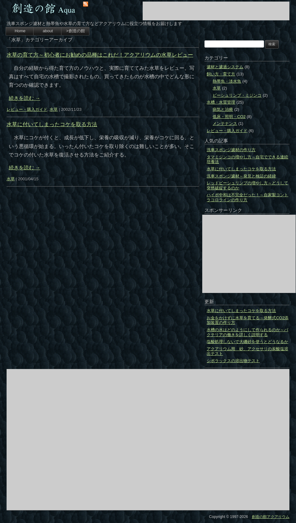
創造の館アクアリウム (270, 517)
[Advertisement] (216, 11)
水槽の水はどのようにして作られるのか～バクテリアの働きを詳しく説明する (247, 332)
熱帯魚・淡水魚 (227, 81)
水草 (54, 109)
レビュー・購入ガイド (27, 109)
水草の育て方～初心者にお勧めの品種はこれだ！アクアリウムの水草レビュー (100, 55)
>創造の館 (75, 30)
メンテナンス (225, 123)
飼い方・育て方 (221, 74)
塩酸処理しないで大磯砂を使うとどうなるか (247, 341)
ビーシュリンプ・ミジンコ (237, 95)
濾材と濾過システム (225, 66)
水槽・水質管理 (221, 102)
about (48, 30)
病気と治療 (223, 109)
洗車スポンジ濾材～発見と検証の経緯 (241, 176)
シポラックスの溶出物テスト (233, 360)
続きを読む (24, 98)
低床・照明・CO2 (229, 116)
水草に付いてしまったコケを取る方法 (52, 124)
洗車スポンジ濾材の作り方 (231, 149)
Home (20, 30)
